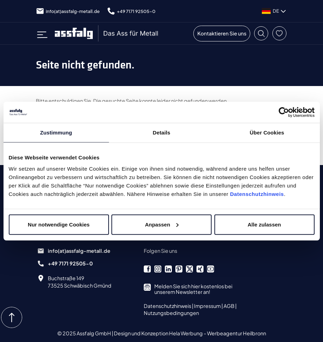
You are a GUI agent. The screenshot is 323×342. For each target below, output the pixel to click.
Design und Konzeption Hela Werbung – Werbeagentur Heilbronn (190, 333)
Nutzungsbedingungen (171, 313)
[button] (261, 33)
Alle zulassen (264, 224)
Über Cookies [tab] (267, 133)
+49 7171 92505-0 (136, 11)
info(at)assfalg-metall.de (72, 11)
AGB (229, 306)
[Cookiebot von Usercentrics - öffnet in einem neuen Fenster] (284, 112)
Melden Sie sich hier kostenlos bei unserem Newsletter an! (193, 289)
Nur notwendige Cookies (59, 224)
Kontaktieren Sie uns (221, 33)
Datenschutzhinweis (257, 194)
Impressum (207, 306)
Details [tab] (161, 133)
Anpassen (162, 224)
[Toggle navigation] (44, 33)
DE (274, 11)
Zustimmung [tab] (56, 133)
